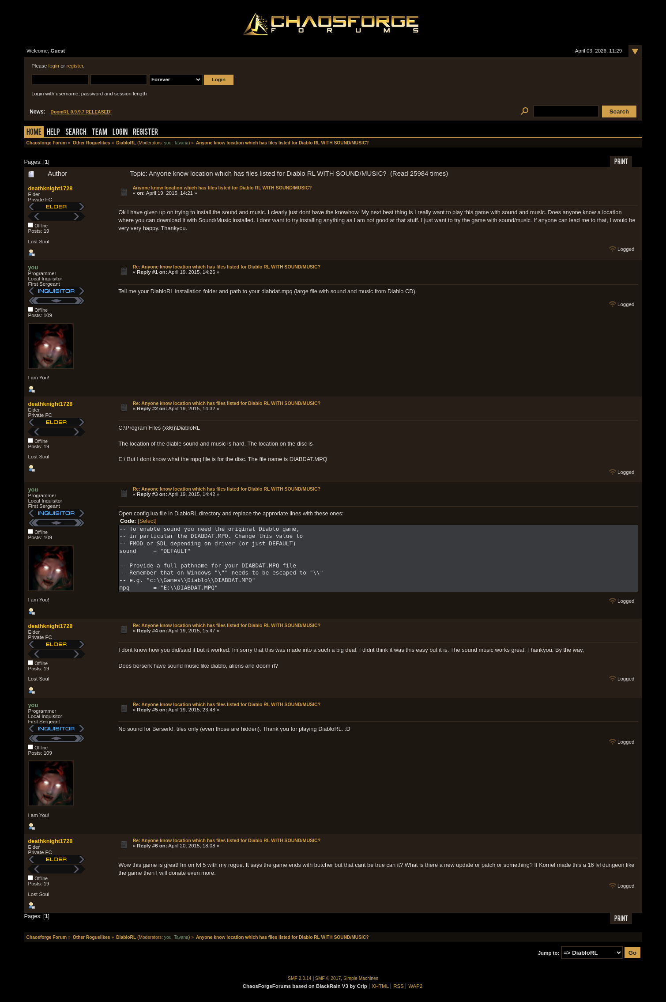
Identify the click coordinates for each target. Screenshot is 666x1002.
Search (76, 132)
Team (99, 132)
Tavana (181, 142)
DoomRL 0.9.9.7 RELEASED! (81, 112)
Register (145, 132)
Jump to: (549, 953)
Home (33, 132)
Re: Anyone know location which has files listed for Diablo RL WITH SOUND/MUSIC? (227, 266)
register (75, 65)
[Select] (147, 521)
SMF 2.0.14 (300, 978)
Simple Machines (360, 978)
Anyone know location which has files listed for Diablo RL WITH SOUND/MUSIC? (222, 187)
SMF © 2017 (328, 978)
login (54, 65)
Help (53, 132)
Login (120, 132)
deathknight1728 (50, 188)
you (168, 142)
